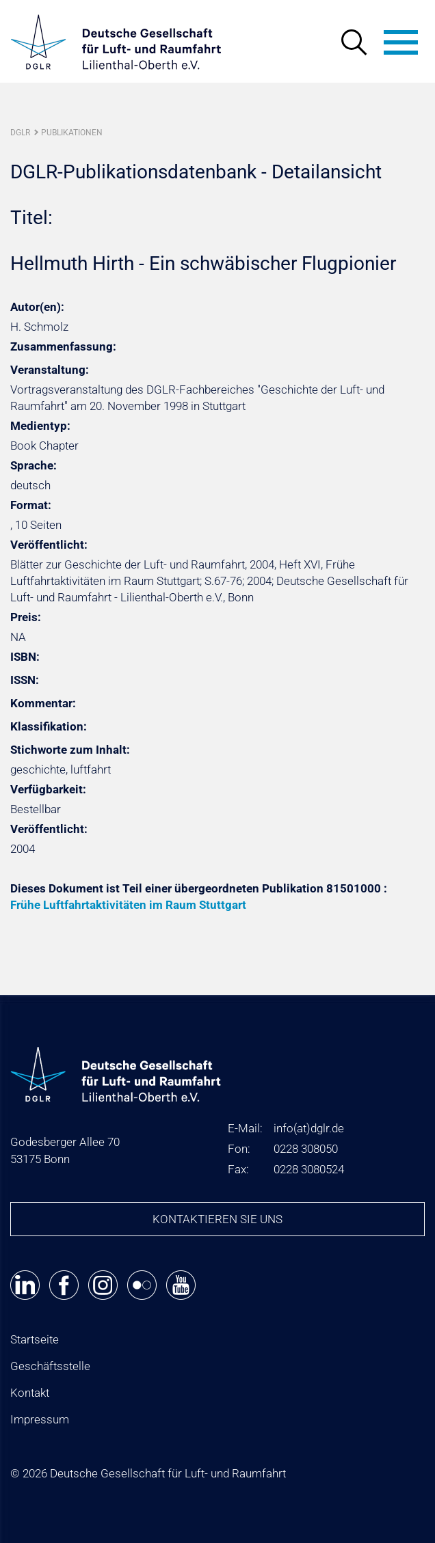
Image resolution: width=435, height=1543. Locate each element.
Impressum (39, 1419)
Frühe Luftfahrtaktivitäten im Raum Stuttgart (128, 905)
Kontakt (29, 1392)
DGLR (20, 132)
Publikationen (72, 132)
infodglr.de (309, 1128)
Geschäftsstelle (50, 1366)
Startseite (34, 1339)
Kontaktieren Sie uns (217, 1219)
